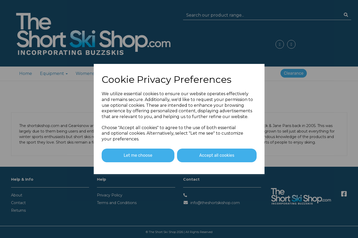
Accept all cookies (216, 155)
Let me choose (138, 155)
